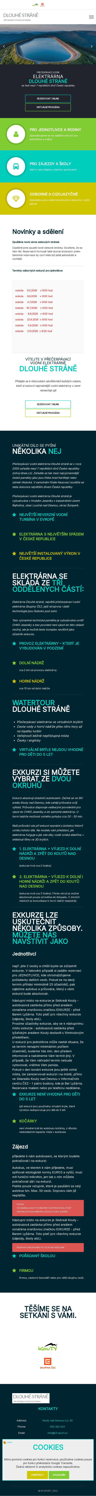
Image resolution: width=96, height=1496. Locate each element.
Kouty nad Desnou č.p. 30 (58, 1420)
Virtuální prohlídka (48, 110)
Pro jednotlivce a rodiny (55, 130)
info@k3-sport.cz (58, 1432)
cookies (7, 1442)
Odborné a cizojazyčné (54, 194)
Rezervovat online (48, 101)
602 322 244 (57, 1426)
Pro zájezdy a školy (50, 164)
